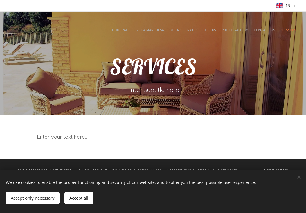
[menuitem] (256, 30)
